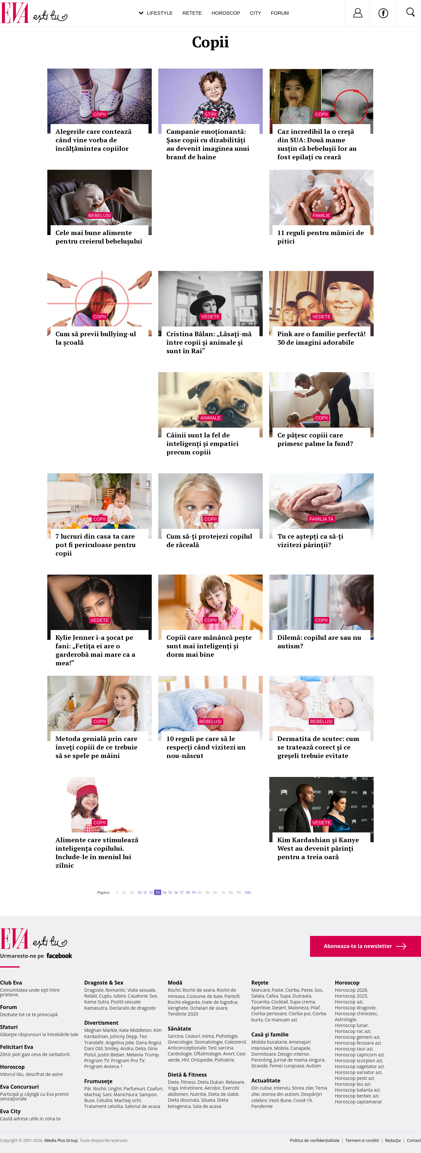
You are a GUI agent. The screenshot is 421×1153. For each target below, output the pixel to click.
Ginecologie (180, 1042)
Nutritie (198, 1094)
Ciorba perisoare (269, 1013)
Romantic (115, 990)
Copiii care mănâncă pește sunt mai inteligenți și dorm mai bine (209, 646)
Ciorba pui (299, 1013)
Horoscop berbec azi (357, 1096)
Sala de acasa (207, 1106)
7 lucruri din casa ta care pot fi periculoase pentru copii (95, 545)
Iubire (119, 996)
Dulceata (301, 996)
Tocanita (260, 1002)
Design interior (293, 1054)
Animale (210, 417)
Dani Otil (93, 1048)
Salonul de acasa (142, 1106)
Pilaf (315, 1007)
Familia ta (321, 519)
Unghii (115, 1088)
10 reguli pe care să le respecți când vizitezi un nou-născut (206, 747)
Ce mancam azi (281, 1020)
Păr (87, 1088)
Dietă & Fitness (187, 1074)
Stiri (210, 114)
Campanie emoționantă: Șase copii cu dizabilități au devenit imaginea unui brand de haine (207, 144)
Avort (228, 1053)
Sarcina (175, 1036)
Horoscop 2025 (351, 996)
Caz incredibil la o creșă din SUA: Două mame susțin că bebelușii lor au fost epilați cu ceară (317, 144)
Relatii (90, 996)
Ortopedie (201, 1060)
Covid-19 (302, 1100)
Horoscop (225, 13)
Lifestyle (160, 13)
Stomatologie (209, 1042)
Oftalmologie (207, 1053)
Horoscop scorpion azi (358, 1060)
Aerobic (213, 1088)
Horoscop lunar (351, 1025)
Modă (175, 982)
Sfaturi (9, 1027)
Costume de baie (205, 996)
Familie (321, 215)
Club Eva (11, 982)
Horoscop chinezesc (356, 1013)
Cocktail (279, 1002)
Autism (313, 1066)
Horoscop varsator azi (358, 1072)
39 (193, 892)
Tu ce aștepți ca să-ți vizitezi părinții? (310, 540)
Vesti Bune (280, 1100)
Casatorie (138, 996)
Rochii (99, 1088)
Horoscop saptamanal (358, 1101)
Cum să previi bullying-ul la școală (95, 338)
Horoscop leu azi (352, 1084)
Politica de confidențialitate (314, 1140)
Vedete (210, 316)
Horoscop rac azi (352, 1031)
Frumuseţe (98, 1081)
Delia (140, 1048)
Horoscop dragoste (355, 1007)
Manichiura (125, 1094)
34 (164, 892)
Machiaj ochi (127, 1100)
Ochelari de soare (208, 1008)
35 (170, 892)
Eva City (10, 1111)
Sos (318, 990)
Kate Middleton (135, 1030)
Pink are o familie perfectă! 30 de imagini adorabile (321, 338)
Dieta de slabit (223, 1094)
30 (139, 892)
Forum (280, 13)
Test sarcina (220, 1048)
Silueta (208, 1100)
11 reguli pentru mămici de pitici (320, 236)
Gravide (259, 1066)
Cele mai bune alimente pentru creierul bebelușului (98, 236)
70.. (224, 892)
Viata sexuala (141, 990)
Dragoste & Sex (103, 982)
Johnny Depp (123, 1036)
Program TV (96, 1060)
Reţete (260, 982)
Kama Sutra (96, 1002)
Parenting (261, 1060)
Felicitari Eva (16, 1046)
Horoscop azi (349, 1002)
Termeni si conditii (362, 1140)
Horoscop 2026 (351, 990)
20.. (132, 892)
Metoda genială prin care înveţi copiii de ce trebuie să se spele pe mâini (96, 747)
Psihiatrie (224, 1060)
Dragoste (93, 990)
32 (151, 892)
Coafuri (155, 1088)
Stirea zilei (302, 1088)
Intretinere (191, 1088)
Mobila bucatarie (269, 1042)
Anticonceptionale (187, 1048)
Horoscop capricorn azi (359, 1054)
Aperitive (260, 1007)
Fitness (188, 1082)
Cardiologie (180, 1053)
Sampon (148, 1094)
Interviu (282, 1088)
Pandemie (262, 1106)
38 (188, 892)
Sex (153, 996)
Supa (285, 996)
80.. (232, 892)
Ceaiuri (192, 1036)
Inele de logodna (219, 1002)
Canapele (300, 1048)
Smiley (111, 1048)
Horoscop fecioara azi (358, 1043)
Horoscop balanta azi (357, 1090)
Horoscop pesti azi (354, 1078)
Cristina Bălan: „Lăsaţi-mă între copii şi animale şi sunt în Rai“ (209, 342)
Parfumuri (134, 1088)
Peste (307, 990)
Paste (278, 990)
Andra (126, 1048)
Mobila (281, 1048)
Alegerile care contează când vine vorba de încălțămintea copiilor (93, 140)
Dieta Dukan (210, 1082)
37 (182, 892)
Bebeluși (99, 215)
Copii (99, 114)
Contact (414, 1140)
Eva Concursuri (19, 1086)
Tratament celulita (103, 1106)
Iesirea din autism (280, 1094)
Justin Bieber (111, 1054)
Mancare (260, 990)
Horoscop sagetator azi (359, 1066)
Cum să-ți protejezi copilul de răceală (209, 540)
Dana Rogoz (149, 1042)
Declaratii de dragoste (132, 1008)
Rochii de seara (198, 990)
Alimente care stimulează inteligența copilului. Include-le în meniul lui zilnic (96, 852)
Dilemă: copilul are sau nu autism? (319, 641)
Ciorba (292, 990)
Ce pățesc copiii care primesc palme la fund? (315, 439)
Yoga (173, 1088)
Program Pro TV (128, 1060)
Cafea (272, 996)
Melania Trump (142, 1054)
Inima (208, 1036)
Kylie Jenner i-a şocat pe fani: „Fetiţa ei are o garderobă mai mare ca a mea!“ (95, 650)
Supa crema (302, 1002)
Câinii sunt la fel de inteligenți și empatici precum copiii (202, 443)
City (255, 13)
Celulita (105, 1100)
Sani (107, 1094)
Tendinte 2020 (183, 1014)
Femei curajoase (287, 1066)
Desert (279, 1007)
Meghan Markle (100, 1030)
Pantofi (232, 996)
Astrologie (345, 1019)
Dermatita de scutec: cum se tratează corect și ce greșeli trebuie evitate (318, 747)
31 (145, 892)
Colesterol (235, 1042)
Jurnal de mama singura (299, 1060)
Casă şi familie (269, 1034)
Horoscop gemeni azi (357, 1037)
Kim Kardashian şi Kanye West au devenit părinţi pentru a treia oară (318, 848)
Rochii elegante (184, 1002)
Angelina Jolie (120, 1042)
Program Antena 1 (103, 1066)
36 (176, 892)
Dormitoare (263, 1054)
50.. (208, 892)
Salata (257, 996)
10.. (125, 892)
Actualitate (265, 1080)
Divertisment (101, 1022)
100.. (248, 892)
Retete (192, 13)
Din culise (261, 1088)
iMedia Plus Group (61, 1140)
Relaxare (235, 1082)
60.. (216, 892)
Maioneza (298, 1007)
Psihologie (227, 1036)
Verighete (178, 1008)
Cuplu (105, 996)
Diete (173, 1082)
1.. (118, 892)
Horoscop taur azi (353, 1049)
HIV (185, 1060)
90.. (239, 892)
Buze (89, 1100)
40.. (200, 892)
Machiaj (92, 1094)
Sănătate (179, 1028)
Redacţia (393, 1140)
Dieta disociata (183, 1100)
